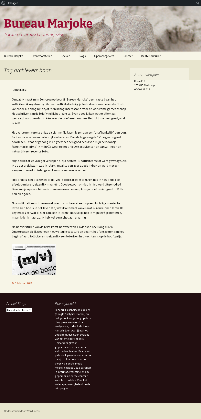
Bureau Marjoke (13, 56)
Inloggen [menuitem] (13, 3)
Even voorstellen (42, 56)
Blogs (82, 56)
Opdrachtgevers (104, 56)
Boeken (65, 56)
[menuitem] (3, 3)
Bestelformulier (151, 56)
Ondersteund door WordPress (22, 411)
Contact (128, 56)
